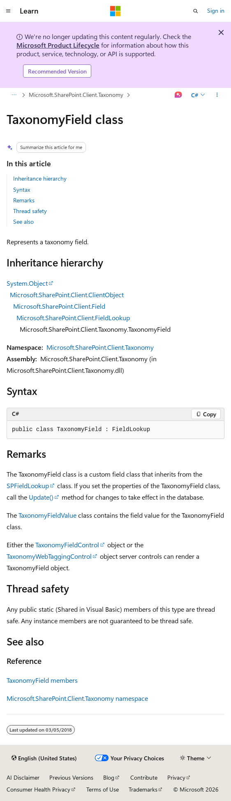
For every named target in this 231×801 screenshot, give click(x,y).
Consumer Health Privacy (38, 789)
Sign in (215, 10)
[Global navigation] (8, 11)
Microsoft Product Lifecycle (57, 45)
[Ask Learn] (179, 95)
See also (23, 221)
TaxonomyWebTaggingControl (49, 556)
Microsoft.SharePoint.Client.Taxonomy (76, 95)
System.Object (27, 283)
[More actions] (217, 95)
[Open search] (195, 11)
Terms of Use (102, 789)
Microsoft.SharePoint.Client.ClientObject (67, 294)
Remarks (24, 200)
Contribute (143, 777)
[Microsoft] (115, 11)
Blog (108, 777)
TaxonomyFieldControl (67, 544)
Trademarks (143, 789)
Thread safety (30, 211)
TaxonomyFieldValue (47, 515)
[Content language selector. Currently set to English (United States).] (44, 758)
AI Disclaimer (23, 777)
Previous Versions (71, 777)
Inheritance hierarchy (40, 178)
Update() (41, 497)
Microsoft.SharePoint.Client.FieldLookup (73, 317)
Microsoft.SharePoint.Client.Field (59, 306)
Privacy (176, 777)
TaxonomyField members (42, 680)
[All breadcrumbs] (14, 95)
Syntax (21, 189)
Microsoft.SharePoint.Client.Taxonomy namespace (77, 698)
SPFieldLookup (28, 485)
